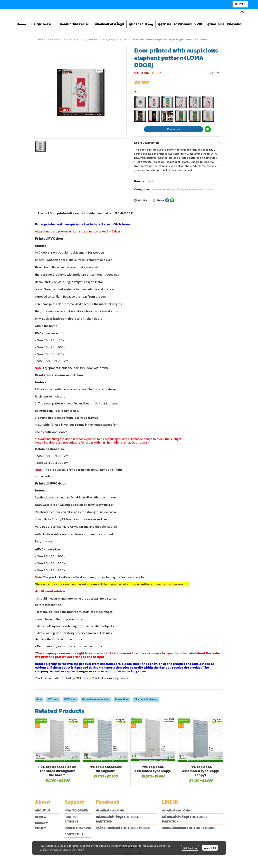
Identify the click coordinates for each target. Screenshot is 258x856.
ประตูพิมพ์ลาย (41, 24)
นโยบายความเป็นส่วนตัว (55, 849)
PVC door (53, 699)
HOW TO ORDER (76, 810)
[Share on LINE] (172, 200)
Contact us (173, 129)
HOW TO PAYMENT (71, 819)
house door (122, 699)
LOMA (150, 181)
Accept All (210, 847)
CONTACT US (73, 834)
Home (21, 24)
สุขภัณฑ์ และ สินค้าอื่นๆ (224, 24)
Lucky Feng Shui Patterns (115, 39)
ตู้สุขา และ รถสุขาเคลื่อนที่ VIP (180, 24)
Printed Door (71, 39)
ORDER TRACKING (77, 828)
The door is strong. (145, 699)
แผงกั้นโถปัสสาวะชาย (73, 24)
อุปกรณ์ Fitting (141, 24)
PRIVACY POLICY (41, 825)
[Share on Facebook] (167, 200)
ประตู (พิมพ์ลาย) (90, 39)
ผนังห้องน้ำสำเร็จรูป (109, 24)
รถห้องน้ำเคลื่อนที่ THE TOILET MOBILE (123, 828)
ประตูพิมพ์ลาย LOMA (110, 810)
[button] (240, 4)
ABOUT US (43, 810)
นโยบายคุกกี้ (78, 849)
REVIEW (40, 817)
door (39, 699)
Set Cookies (190, 847)
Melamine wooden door (96, 699)
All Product (54, 39)
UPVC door (70, 699)
